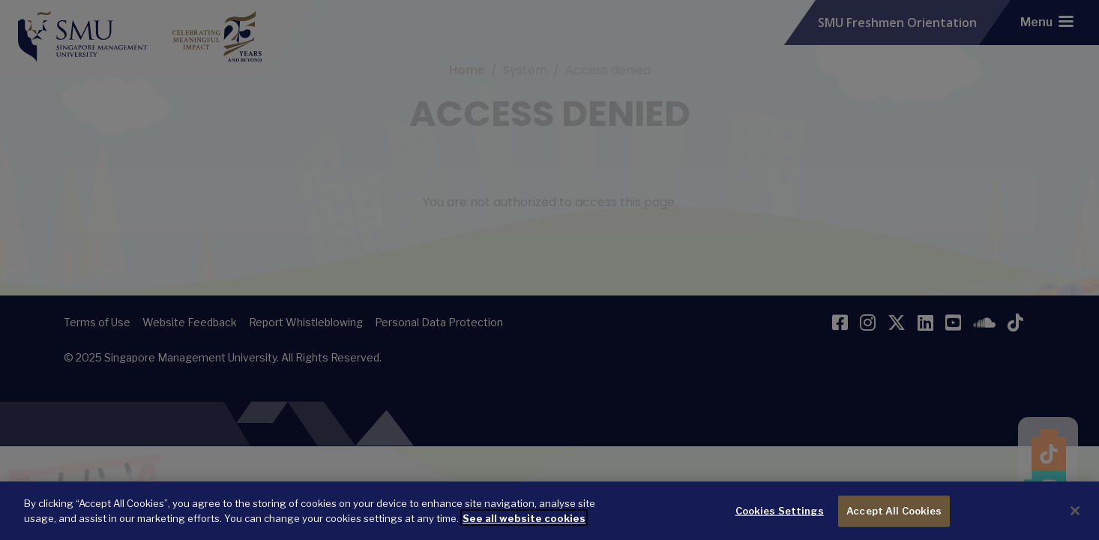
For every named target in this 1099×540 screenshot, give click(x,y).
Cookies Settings (779, 522)
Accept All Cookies (894, 522)
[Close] (1075, 522)
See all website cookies (524, 530)
